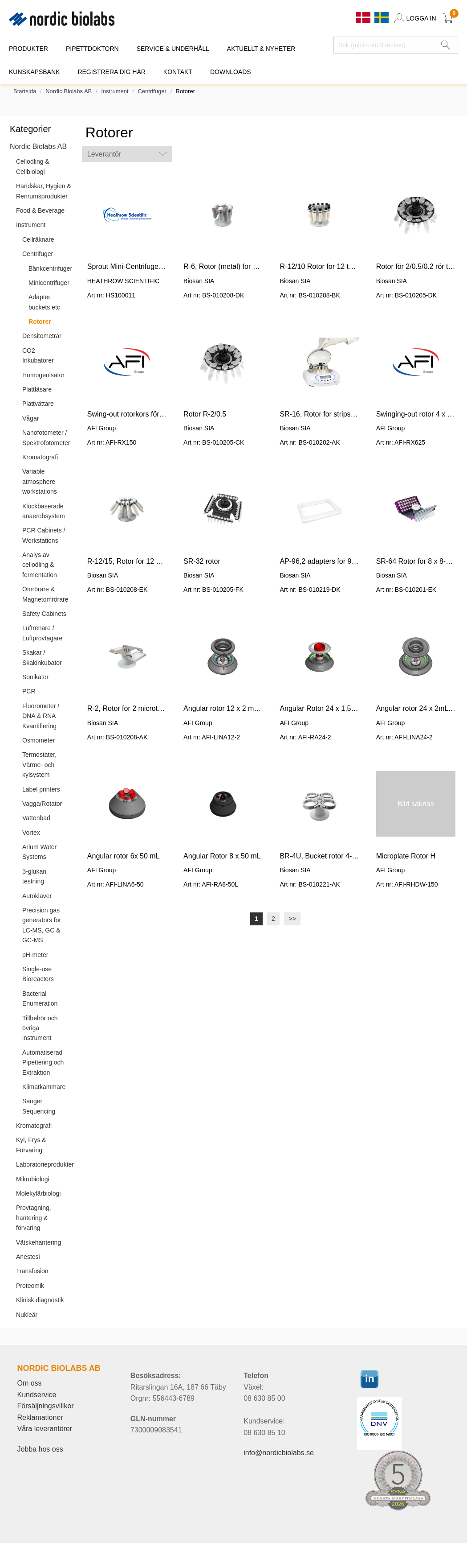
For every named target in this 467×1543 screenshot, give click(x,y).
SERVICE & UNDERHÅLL (173, 48)
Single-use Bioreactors (38, 973)
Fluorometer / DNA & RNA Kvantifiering (40, 716)
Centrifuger (152, 91)
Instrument (114, 91)
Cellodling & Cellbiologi (32, 166)
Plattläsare (37, 389)
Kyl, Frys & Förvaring (31, 1144)
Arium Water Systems (39, 851)
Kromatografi (40, 457)
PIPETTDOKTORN (92, 48)
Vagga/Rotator (42, 803)
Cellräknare (38, 239)
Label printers (41, 789)
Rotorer (39, 321)
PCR (29, 691)
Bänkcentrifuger (50, 268)
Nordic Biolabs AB (68, 91)
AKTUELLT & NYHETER (261, 48)
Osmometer (38, 740)
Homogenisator (43, 375)
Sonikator (35, 677)
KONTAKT (177, 71)
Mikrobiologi (32, 1179)
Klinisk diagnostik (40, 1300)
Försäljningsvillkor (45, 1406)
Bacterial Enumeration (39, 998)
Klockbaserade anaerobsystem (43, 511)
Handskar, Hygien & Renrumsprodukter (43, 190)
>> (292, 918)
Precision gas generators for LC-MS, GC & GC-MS (41, 925)
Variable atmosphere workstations (39, 481)
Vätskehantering (38, 1242)
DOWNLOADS (230, 71)
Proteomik (30, 1285)
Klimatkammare (43, 1086)
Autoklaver (37, 895)
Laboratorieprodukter (45, 1164)
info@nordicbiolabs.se (279, 1452)
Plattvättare (38, 403)
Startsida (24, 91)
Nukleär (26, 1314)
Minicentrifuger (48, 282)
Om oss (29, 1383)
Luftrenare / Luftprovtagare (42, 632)
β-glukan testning (34, 876)
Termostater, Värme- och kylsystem (39, 764)
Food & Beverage (40, 210)
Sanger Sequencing (38, 1105)
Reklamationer (40, 1417)
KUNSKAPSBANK (34, 71)
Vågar (30, 418)
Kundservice (36, 1395)
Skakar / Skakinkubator (42, 657)
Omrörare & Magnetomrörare (45, 594)
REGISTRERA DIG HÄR (111, 71)
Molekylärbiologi (38, 1193)
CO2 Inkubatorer (38, 355)
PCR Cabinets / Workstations (43, 535)
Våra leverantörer (44, 1428)
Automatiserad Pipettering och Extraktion (43, 1062)
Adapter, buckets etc (44, 301)
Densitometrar (41, 335)
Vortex (31, 832)
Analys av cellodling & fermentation (39, 564)
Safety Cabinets (44, 613)
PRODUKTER (28, 48)
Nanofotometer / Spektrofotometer (46, 437)
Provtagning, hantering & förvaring (33, 1217)
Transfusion (32, 1271)
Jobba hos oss (40, 1449)
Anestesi (28, 1256)
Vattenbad (36, 817)
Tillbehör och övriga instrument (40, 1028)
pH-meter (35, 954)
